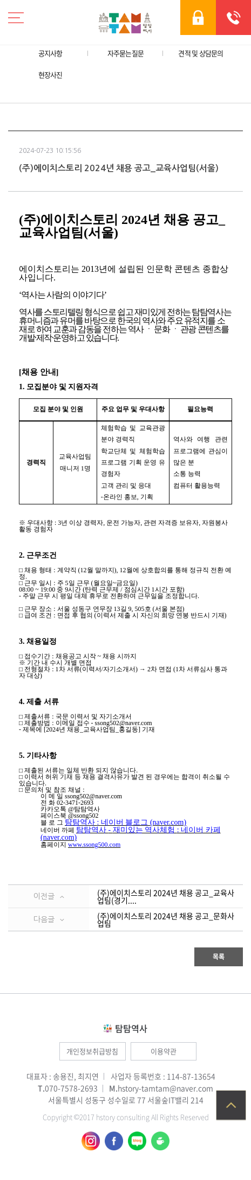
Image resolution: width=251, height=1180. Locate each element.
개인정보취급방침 (92, 1051)
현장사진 (50, 74)
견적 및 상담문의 (200, 53)
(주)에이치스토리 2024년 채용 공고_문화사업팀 (165, 919)
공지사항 (50, 53)
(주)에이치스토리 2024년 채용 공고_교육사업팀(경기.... (165, 896)
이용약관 (164, 1051)
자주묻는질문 (125, 53)
